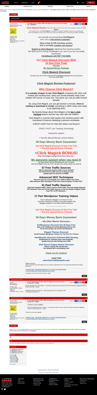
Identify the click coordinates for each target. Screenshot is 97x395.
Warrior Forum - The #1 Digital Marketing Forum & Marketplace (16, 9)
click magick (17, 343)
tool (47, 343)
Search (89, 6)
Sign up (91, 2)
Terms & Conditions (69, 382)
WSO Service (67, 386)
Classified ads (36, 384)
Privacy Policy (48, 372)
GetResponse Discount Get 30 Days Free (56, 225)
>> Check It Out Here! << (32, 292)
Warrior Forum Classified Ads (41, 9)
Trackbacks (12, 359)
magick (31, 343)
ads (10, 343)
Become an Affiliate (53, 384)
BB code (12, 355)
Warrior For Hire (37, 383)
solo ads (44, 343)
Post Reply (13, 14)
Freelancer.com (83, 380)
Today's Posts (69, 6)
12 (16, 42)
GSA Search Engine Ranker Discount (56, 244)
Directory (66, 380)
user (53, 343)
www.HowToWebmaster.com (56, 260)
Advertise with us (27, 6)
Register (7, 6)
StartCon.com (83, 383)
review (37, 343)
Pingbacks (12, 360)
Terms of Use (42, 372)
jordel (12, 282)
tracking (50, 343)
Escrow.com (83, 382)
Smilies (11, 356)
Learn (33, 2)
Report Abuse (21, 382)
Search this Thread (82, 18)
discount (28, 343)
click (13, 343)
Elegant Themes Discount (56, 232)
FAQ (19, 380)
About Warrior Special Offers (71, 384)
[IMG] (11, 357)
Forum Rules (13, 364)
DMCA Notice (55, 372)
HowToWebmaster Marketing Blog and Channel (41, 271)
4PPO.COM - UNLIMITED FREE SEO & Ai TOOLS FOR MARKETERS (47, 269)
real (35, 343)
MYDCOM (13, 24)
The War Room (37, 382)
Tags (11, 340)
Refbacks (12, 362)
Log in (82, 2)
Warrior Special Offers (38, 380)
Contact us (67, 383)
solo (40, 343)
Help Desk (50, 6)
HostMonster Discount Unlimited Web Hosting (56, 237)
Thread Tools (74, 18)
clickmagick (22, 343)
